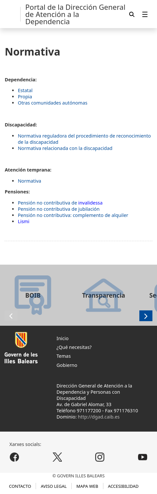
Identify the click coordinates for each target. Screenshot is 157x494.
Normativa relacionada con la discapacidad (65, 148)
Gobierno (67, 365)
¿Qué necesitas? (74, 347)
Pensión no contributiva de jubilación (58, 209)
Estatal (25, 90)
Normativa (29, 181)
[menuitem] (144, 14)
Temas (64, 356)
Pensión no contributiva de (60, 203)
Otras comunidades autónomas (52, 103)
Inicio (63, 338)
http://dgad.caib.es (99, 417)
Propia (25, 96)
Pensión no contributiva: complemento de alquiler (73, 215)
